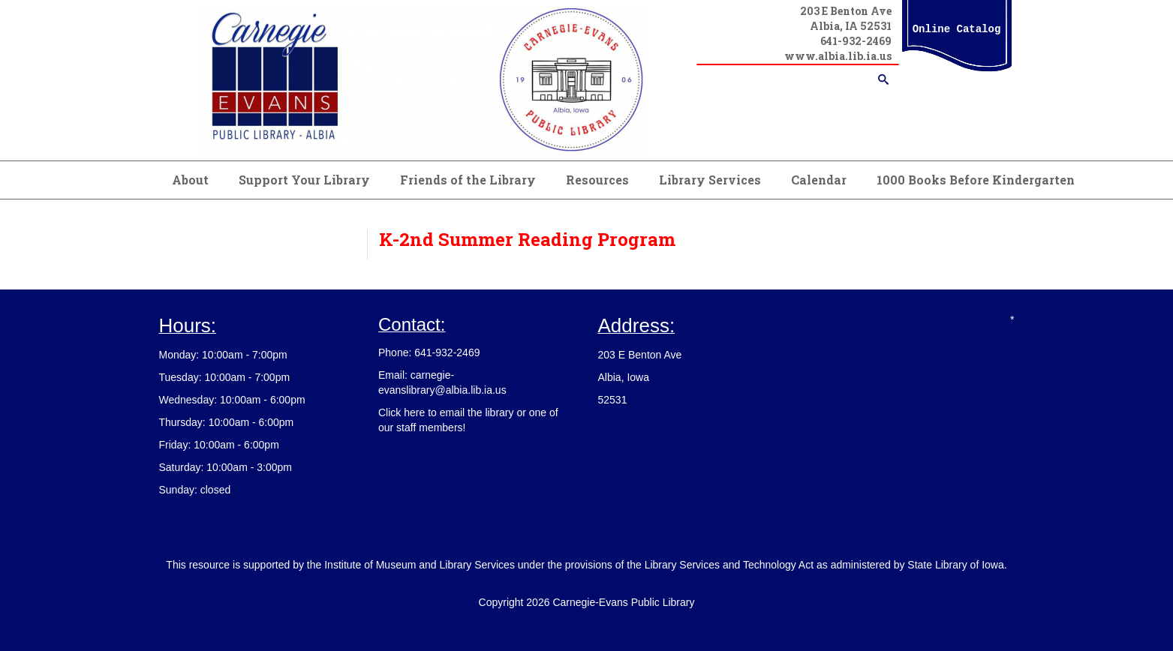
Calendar (819, 180)
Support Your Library (304, 180)
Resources (597, 180)
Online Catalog (957, 29)
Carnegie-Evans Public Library (623, 602)
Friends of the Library (468, 180)
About (190, 180)
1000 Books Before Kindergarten (976, 180)
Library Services (710, 180)
